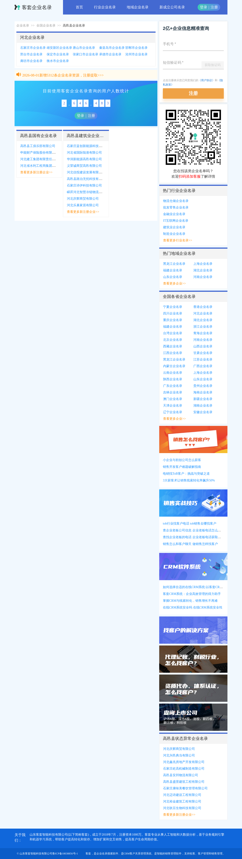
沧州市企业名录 (136, 54)
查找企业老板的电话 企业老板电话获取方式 (193, 537)
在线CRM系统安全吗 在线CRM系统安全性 (192, 607)
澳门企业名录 (172, 399)
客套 (88, 853)
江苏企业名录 (202, 359)
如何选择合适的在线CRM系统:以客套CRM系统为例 (199, 587)
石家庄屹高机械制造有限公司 (183, 768)
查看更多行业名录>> (177, 240)
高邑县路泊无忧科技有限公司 (87, 179)
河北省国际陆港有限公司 (84, 152)
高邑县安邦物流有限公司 (180, 775)
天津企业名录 (172, 405)
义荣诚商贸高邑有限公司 (84, 165)
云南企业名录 (172, 372)
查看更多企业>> (174, 283)
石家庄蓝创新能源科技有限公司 (89, 146)
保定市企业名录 (58, 54)
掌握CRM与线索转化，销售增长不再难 (190, 600)
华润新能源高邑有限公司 (84, 159)
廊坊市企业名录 (31, 61)
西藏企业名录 (172, 346)
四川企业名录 (172, 313)
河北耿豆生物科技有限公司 (182, 808)
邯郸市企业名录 (136, 47)
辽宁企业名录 (172, 412)
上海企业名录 (202, 263)
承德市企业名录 (110, 54)
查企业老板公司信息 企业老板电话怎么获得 (193, 530)
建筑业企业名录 (174, 227)
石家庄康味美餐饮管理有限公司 (185, 788)
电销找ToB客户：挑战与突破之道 (186, 473)
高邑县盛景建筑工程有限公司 (183, 781)
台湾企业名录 (172, 333)
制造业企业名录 (174, 234)
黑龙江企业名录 (174, 263)
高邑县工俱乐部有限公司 (37, 146)
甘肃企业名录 (202, 353)
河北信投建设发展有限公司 (86, 172)
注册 (214, 7)
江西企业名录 (172, 353)
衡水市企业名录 (58, 61)
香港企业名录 (202, 307)
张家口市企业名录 (85, 54)
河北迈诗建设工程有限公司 (182, 795)
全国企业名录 (45, 25)
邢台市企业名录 (31, 54)
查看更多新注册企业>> (36, 172)
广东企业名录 (172, 386)
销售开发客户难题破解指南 (182, 467)
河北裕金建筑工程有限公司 (182, 801)
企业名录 (22, 25)
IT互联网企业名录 (175, 220)
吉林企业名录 (172, 392)
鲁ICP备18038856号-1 (65, 853)
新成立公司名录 (172, 7)
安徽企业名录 (202, 412)
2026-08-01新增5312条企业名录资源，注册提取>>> (63, 77)
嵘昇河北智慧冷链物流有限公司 (89, 192)
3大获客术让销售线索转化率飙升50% (189, 480)
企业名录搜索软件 (107, 853)
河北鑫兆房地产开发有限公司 (183, 762)
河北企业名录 (202, 313)
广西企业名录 (202, 366)
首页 (79, 7)
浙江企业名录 (202, 326)
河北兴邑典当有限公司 (179, 755)
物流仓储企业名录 (176, 201)
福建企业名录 (172, 270)
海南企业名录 (202, 392)
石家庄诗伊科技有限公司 (84, 185)
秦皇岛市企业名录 (112, 47)
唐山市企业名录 (84, 47)
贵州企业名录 (202, 386)
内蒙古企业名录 (174, 366)
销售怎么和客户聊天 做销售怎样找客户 (190, 544)
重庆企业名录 (172, 320)
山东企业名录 (172, 277)
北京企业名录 (172, 339)
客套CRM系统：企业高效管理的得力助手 (192, 594)
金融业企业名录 (174, 214)
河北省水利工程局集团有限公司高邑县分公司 (52, 165)
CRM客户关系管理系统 (138, 853)
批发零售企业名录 (176, 207)
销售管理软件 (173, 853)
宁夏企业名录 (172, 307)
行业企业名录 (105, 7)
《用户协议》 (206, 80)
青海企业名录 (202, 333)
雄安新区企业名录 (59, 47)
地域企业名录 (138, 7)
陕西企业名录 (172, 379)
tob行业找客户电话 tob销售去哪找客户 (189, 523)
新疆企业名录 (202, 399)
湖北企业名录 (202, 270)
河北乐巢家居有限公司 (83, 205)
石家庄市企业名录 (33, 47)
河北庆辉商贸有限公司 (83, 198)
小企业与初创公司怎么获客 (182, 460)
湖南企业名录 (202, 405)
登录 (203, 7)
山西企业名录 (202, 346)
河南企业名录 (202, 277)
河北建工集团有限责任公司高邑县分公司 (49, 159)
